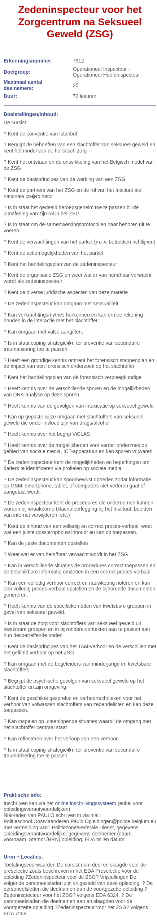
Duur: (10, 96)
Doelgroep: (17, 72)
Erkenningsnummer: (28, 61)
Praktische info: (23, 795)
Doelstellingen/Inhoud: (31, 114)
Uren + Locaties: (23, 857)
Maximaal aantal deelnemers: (23, 85)
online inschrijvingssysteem (85, 803)
